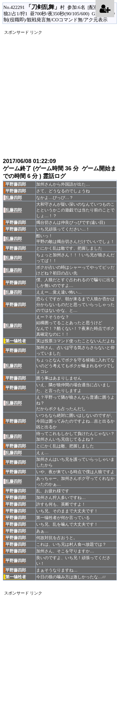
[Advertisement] (59, 95)
